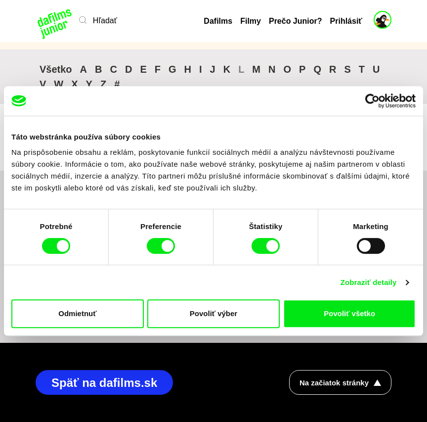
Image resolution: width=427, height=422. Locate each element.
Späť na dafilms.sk (104, 382)
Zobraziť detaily (369, 282)
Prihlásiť (346, 21)
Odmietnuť (77, 313)
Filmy (250, 21)
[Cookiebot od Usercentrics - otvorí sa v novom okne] (372, 101)
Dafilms (218, 21)
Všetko (56, 69)
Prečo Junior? (295, 21)
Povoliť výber (213, 313)
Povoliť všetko (349, 313)
